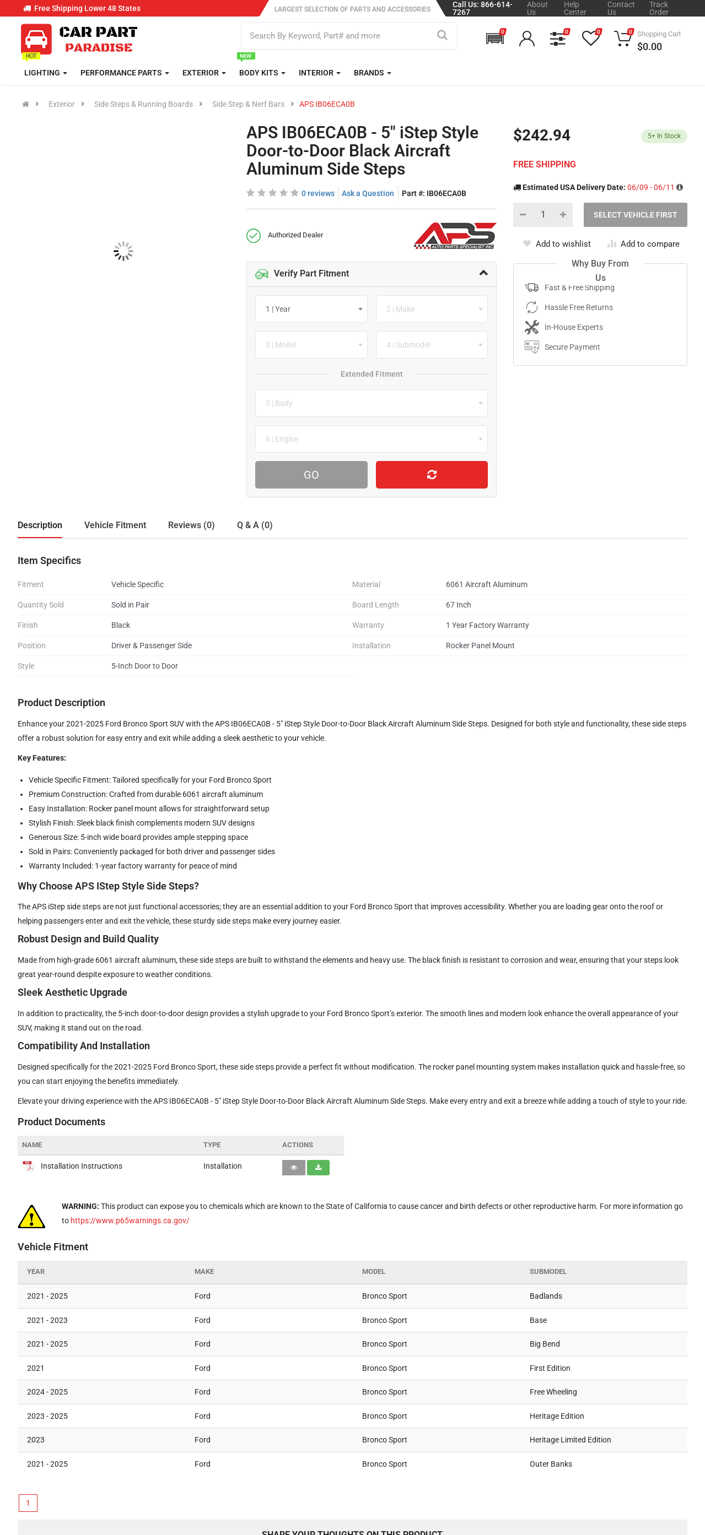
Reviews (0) (191, 525)
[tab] (371, 274)
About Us (537, 8)
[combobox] (311, 309)
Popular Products (449, 1419)
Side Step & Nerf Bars (248, 104)
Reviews (319, 1419)
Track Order (659, 8)
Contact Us (621, 8)
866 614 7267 (64, 1377)
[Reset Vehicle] (432, 475)
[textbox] (281, 309)
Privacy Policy (329, 1396)
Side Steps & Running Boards (143, 104)
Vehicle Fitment (115, 525)
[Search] (442, 36)
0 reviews (318, 193)
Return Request (217, 1442)
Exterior (62, 104)
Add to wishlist (557, 244)
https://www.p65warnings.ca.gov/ (130, 1220)
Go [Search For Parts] (311, 474)
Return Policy (213, 1419)
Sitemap (319, 1442)
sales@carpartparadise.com (91, 1404)
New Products (444, 1372)
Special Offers (444, 1396)
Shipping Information (227, 1396)
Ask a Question (368, 193)
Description (40, 525)
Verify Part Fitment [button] (302, 274)
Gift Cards (436, 1442)
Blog (312, 1372)
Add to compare (643, 244)
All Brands (436, 1349)
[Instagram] (573, 1465)
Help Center (575, 8)
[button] (495, 38)
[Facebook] (543, 1465)
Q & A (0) (255, 525)
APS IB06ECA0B (327, 104)
